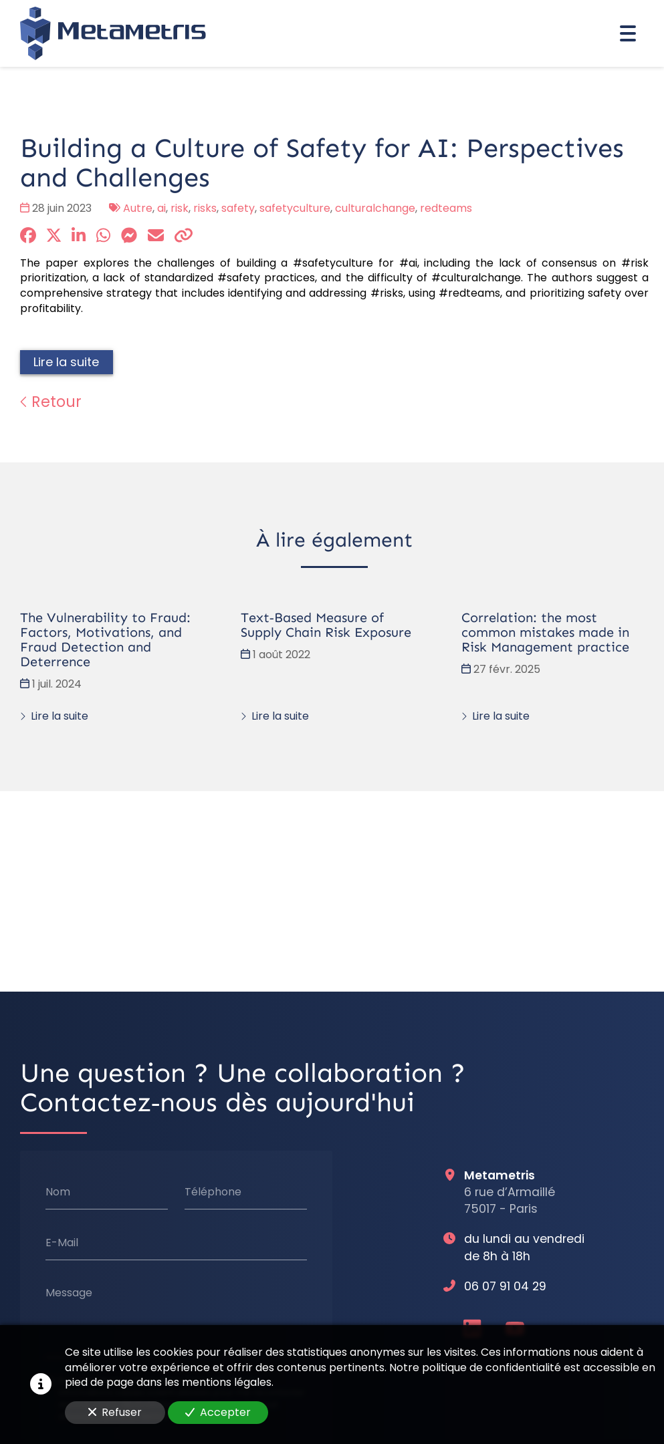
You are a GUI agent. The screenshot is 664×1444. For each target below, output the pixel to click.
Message (68, 1293)
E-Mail (61, 1243)
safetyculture (294, 208)
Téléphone (213, 1192)
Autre (137, 208)
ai (161, 208)
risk (180, 208)
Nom (57, 1192)
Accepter (218, 1412)
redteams (446, 208)
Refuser (115, 1412)
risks (205, 208)
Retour (51, 401)
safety (238, 208)
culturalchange (375, 208)
